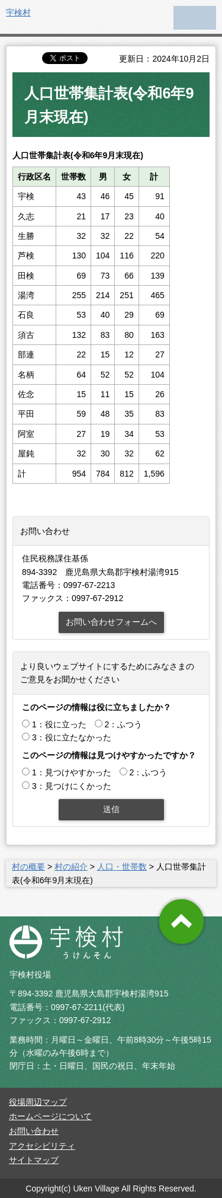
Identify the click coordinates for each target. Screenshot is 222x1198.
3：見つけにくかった (71, 786)
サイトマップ (34, 1160)
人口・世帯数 (122, 866)
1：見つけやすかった (71, 772)
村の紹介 (71, 866)
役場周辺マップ (38, 1102)
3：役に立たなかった (71, 737)
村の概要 (28, 866)
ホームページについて (50, 1116)
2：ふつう (124, 724)
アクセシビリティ (42, 1146)
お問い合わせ (34, 1131)
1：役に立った (59, 724)
